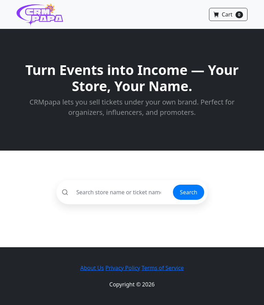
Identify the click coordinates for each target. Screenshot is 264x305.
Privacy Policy (123, 268)
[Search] (115, 192)
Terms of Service (163, 268)
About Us (92, 268)
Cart (228, 14)
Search (188, 192)
